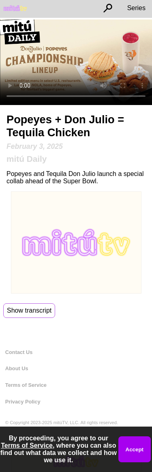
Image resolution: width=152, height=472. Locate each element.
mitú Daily (26, 158)
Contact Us (19, 352)
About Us (16, 368)
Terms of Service (26, 385)
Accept (134, 449)
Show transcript (29, 310)
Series (136, 7)
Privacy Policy (23, 402)
